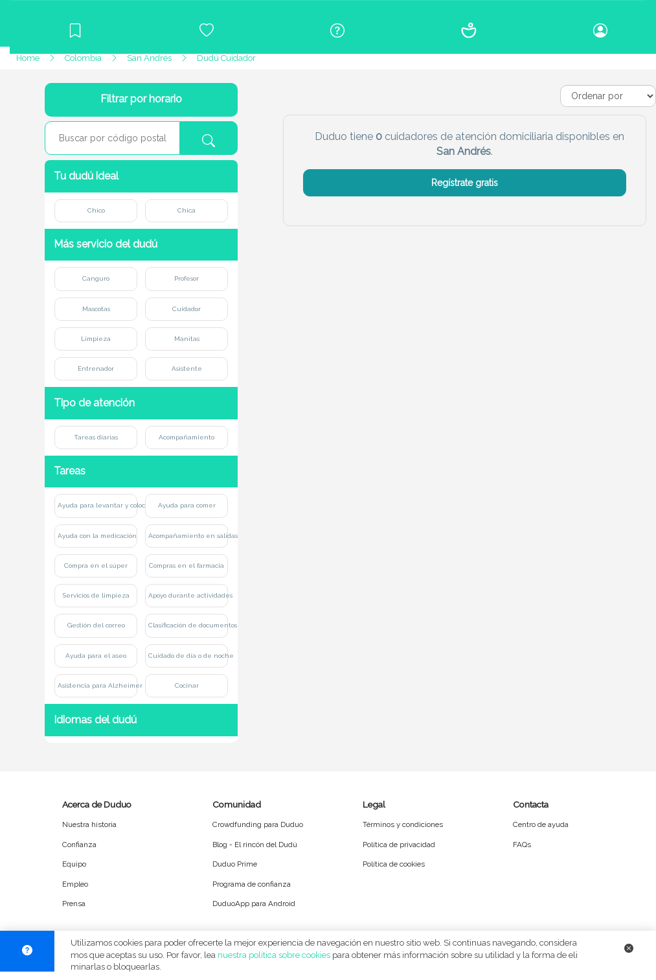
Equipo (74, 864)
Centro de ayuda (541, 824)
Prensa (73, 903)
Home (28, 58)
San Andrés (149, 58)
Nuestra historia (89, 824)
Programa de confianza (251, 884)
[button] (141, 176)
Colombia (83, 58)
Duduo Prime (234, 864)
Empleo (75, 884)
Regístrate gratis (464, 183)
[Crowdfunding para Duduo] (207, 30)
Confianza (79, 844)
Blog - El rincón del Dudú (254, 844)
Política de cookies (394, 864)
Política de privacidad (399, 844)
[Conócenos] (469, 30)
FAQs (522, 844)
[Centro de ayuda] (337, 30)
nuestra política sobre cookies (274, 955)
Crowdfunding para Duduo (257, 824)
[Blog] (75, 30)
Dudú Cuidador (226, 58)
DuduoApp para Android (253, 903)
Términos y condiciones (403, 824)
